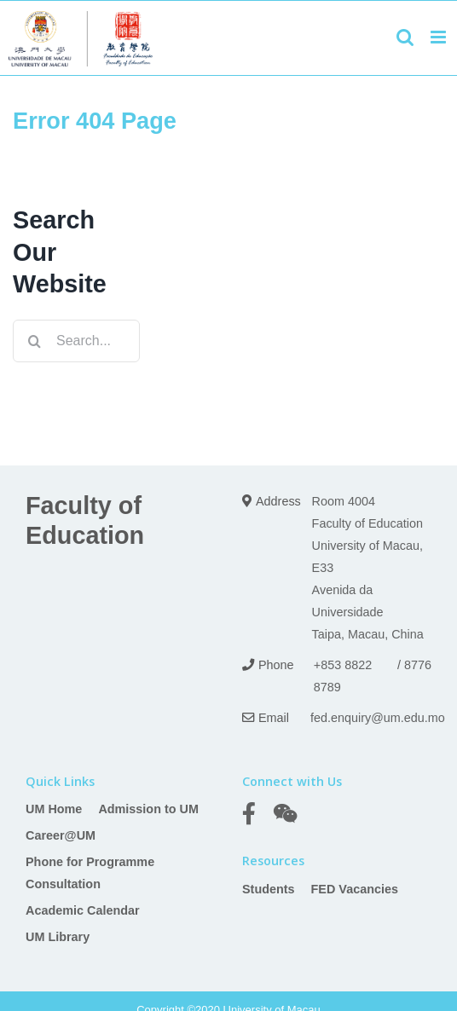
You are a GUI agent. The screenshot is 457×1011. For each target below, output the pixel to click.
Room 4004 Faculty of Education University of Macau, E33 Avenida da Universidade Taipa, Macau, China (368, 567)
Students (268, 889)
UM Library (58, 937)
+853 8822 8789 (343, 676)
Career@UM (60, 835)
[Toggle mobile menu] (439, 37)
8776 (417, 665)
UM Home (54, 809)
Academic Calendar (83, 910)
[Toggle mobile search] (405, 37)
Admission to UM (148, 809)
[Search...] (76, 341)
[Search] (34, 341)
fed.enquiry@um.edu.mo (377, 718)
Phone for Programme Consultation (90, 873)
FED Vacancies (354, 889)
